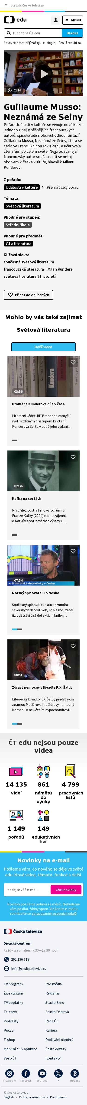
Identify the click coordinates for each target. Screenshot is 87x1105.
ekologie (49, 43)
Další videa (43, 346)
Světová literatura (22, 206)
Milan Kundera (60, 269)
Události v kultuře (22, 187)
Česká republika (69, 43)
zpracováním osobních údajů (54, 913)
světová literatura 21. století (30, 276)
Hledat (72, 33)
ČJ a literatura (18, 243)
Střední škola (18, 224)
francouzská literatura (24, 269)
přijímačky (33, 43)
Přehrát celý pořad (62, 187)
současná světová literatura (29, 262)
